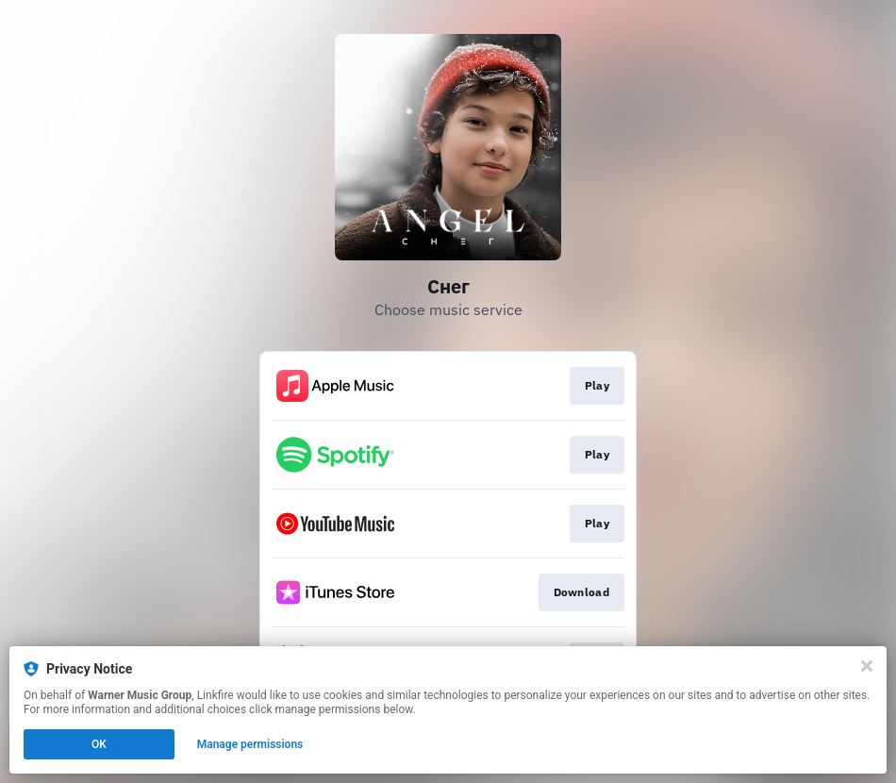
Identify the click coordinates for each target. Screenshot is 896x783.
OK (99, 744)
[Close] (867, 666)
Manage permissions (250, 744)
